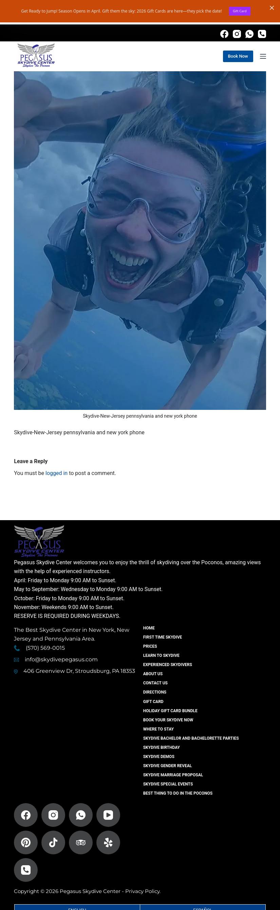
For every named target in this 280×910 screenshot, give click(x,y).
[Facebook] (224, 34)
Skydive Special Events (168, 784)
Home (149, 628)
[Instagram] (237, 34)
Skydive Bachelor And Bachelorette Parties (191, 738)
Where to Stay (159, 729)
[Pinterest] (26, 842)
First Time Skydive (163, 637)
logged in (56, 473)
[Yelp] (108, 842)
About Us (153, 673)
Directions (155, 692)
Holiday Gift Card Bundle (171, 710)
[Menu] (263, 56)
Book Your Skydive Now (169, 720)
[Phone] (262, 34)
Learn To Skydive (162, 655)
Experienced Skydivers (168, 664)
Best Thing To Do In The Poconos (178, 793)
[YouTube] (108, 815)
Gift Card (239, 12)
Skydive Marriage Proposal (174, 775)
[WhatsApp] (249, 34)
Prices (150, 646)
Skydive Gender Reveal (168, 765)
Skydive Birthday (162, 747)
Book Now (238, 56)
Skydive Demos (159, 756)
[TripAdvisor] (81, 842)
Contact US (156, 683)
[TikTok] (53, 842)
